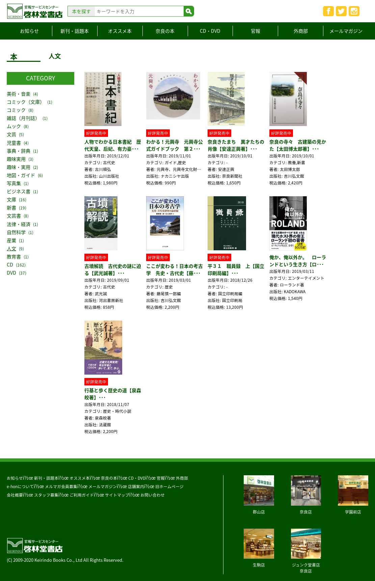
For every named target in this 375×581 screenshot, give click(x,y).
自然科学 (16, 232)
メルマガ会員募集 (61, 486)
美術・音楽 (18, 93)
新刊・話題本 (74, 30)
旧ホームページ (169, 486)
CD (10, 264)
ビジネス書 (18, 191)
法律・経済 (18, 224)
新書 (11, 207)
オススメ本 (120, 30)
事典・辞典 (18, 150)
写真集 (14, 183)
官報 (255, 30)
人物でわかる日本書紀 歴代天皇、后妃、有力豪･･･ (112, 145)
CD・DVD (210, 30)
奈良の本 (165, 30)
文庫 (11, 199)
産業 (11, 240)
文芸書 (14, 215)
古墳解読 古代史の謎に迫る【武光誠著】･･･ (112, 269)
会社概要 (15, 495)
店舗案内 (136, 486)
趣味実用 (16, 158)
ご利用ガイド (82, 495)
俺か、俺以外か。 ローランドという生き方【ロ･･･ (297, 261)
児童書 (14, 142)
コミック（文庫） (26, 101)
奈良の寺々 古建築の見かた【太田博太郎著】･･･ (297, 145)
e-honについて (20, 486)
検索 (189, 11)
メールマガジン (346, 30)
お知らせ (29, 30)
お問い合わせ (152, 495)
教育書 (14, 256)
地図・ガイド (21, 175)
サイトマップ (117, 495)
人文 (11, 248)
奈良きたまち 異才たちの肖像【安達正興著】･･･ (236, 145)
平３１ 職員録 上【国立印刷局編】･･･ (236, 269)
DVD (11, 272)
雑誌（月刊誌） (23, 118)
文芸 (11, 134)
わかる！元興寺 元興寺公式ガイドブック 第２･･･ (174, 145)
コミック (16, 109)
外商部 (301, 30)
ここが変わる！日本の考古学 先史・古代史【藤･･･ (174, 269)
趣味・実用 (18, 167)
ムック (14, 126)
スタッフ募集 (46, 495)
